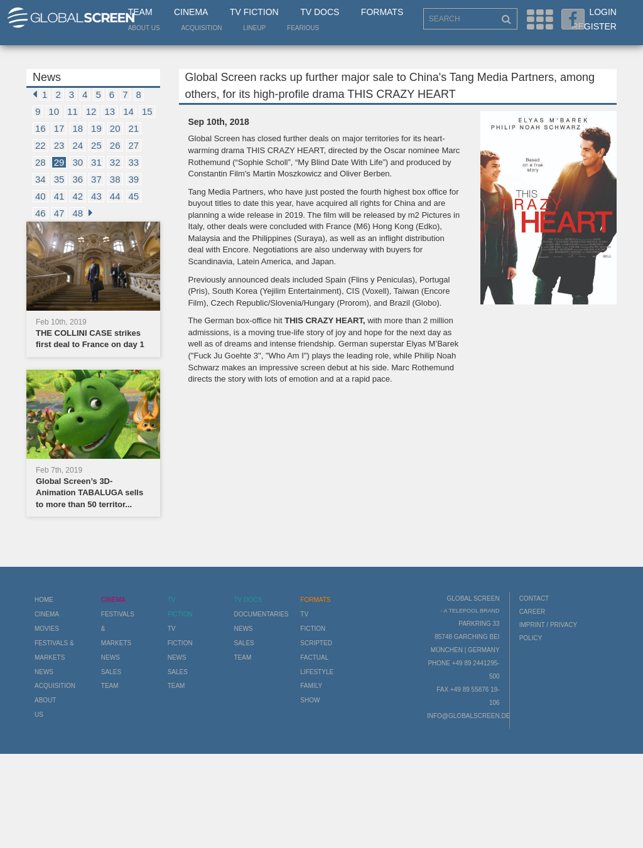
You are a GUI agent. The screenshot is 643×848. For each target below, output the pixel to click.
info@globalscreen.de (468, 715)
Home (44, 599)
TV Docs (319, 12)
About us (144, 27)
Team (140, 12)
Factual (314, 657)
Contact (534, 598)
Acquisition (201, 27)
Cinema (191, 12)
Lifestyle (316, 671)
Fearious (303, 27)
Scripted (316, 643)
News (44, 671)
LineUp (254, 27)
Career (532, 611)
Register (594, 26)
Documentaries (261, 614)
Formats (382, 12)
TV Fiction (254, 12)
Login (603, 12)
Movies (47, 628)
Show (310, 700)
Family (311, 685)
